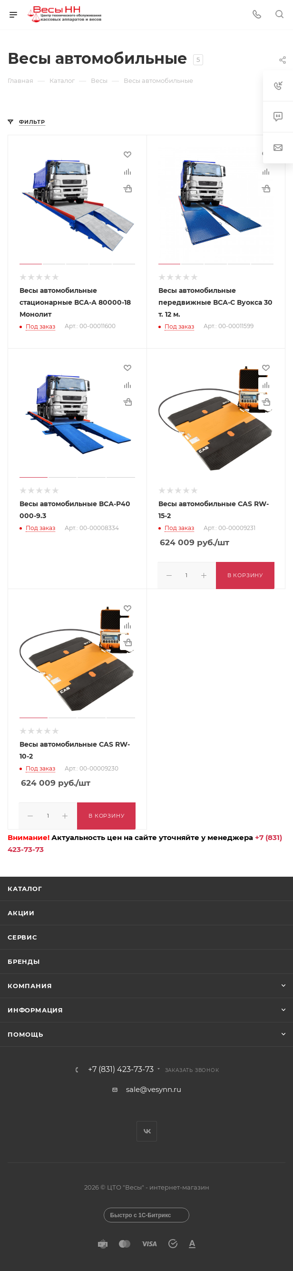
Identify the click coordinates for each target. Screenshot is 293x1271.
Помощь (25, 1031)
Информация (35, 1007)
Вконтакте (147, 1128)
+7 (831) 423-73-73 (121, 1067)
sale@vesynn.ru (153, 1086)
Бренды (24, 958)
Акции (21, 910)
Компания (30, 983)
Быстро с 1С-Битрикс (140, 1212)
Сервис (22, 934)
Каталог (25, 886)
